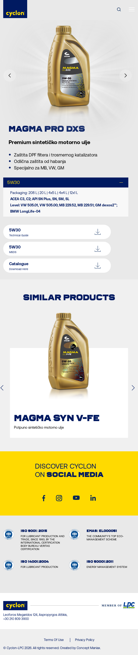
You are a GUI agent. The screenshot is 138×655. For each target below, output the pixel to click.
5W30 (13, 182)
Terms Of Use (54, 640)
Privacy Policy (84, 640)
